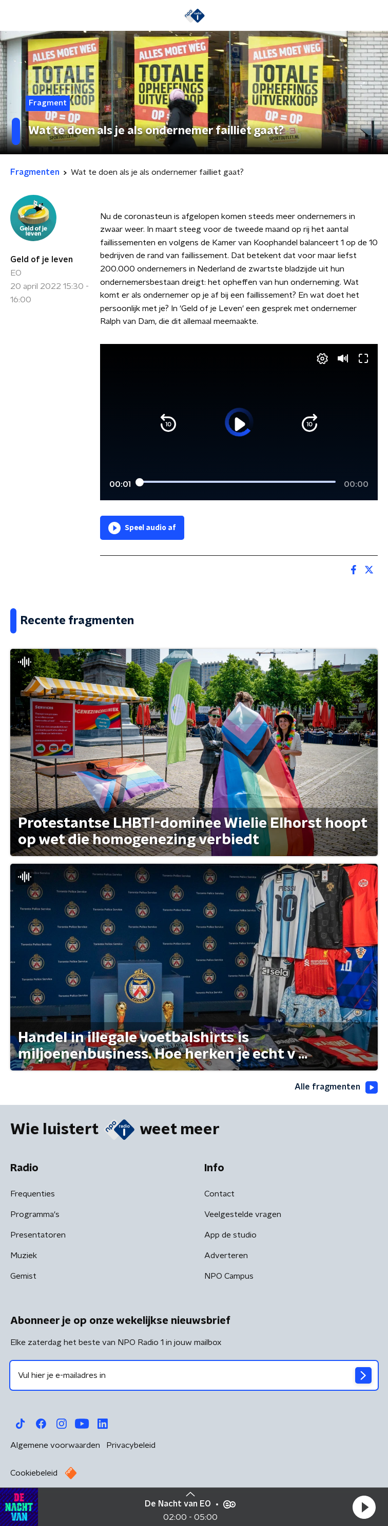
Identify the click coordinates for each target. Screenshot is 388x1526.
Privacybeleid (131, 1445)
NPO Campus (229, 1276)
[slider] (237, 482)
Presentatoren (38, 1235)
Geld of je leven (41, 260)
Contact (219, 1194)
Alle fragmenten (336, 1087)
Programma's (35, 1214)
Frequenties (32, 1194)
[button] (363, 1507)
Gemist (23, 1276)
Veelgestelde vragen (242, 1214)
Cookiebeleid (33, 1473)
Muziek (23, 1255)
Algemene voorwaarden (55, 1445)
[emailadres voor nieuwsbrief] (194, 1375)
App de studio (230, 1235)
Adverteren (226, 1255)
